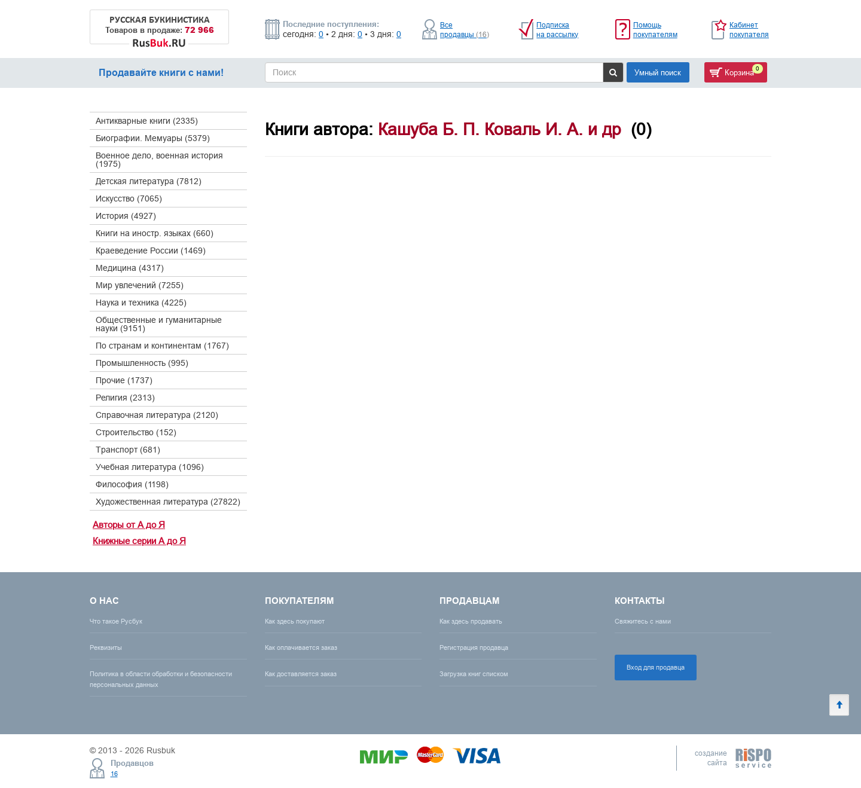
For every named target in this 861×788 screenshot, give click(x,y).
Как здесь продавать (470, 621)
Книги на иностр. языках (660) (154, 233)
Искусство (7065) (129, 198)
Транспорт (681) (128, 449)
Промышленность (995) (142, 363)
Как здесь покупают (295, 621)
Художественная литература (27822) (168, 501)
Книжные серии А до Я (139, 541)
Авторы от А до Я (129, 525)
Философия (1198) (132, 484)
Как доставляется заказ (301, 674)
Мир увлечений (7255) (140, 285)
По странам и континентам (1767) (162, 345)
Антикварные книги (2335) (147, 121)
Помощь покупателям (655, 29)
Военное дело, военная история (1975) (159, 160)
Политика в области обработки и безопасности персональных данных (161, 679)
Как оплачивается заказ (301, 647)
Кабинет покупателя (749, 29)
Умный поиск (657, 72)
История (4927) (126, 216)
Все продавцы (464, 29)
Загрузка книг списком (473, 674)
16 (114, 773)
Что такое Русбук (116, 621)
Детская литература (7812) (148, 181)
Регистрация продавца (473, 647)
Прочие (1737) (124, 380)
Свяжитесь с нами (643, 621)
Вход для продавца (656, 667)
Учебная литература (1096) (150, 467)
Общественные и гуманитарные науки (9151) (159, 324)
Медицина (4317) (130, 268)
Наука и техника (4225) (141, 302)
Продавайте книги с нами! (161, 72)
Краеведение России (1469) (151, 250)
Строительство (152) (136, 432)
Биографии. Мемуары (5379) (153, 138)
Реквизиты (106, 647)
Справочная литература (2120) (157, 415)
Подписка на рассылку (557, 29)
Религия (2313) (125, 397)
